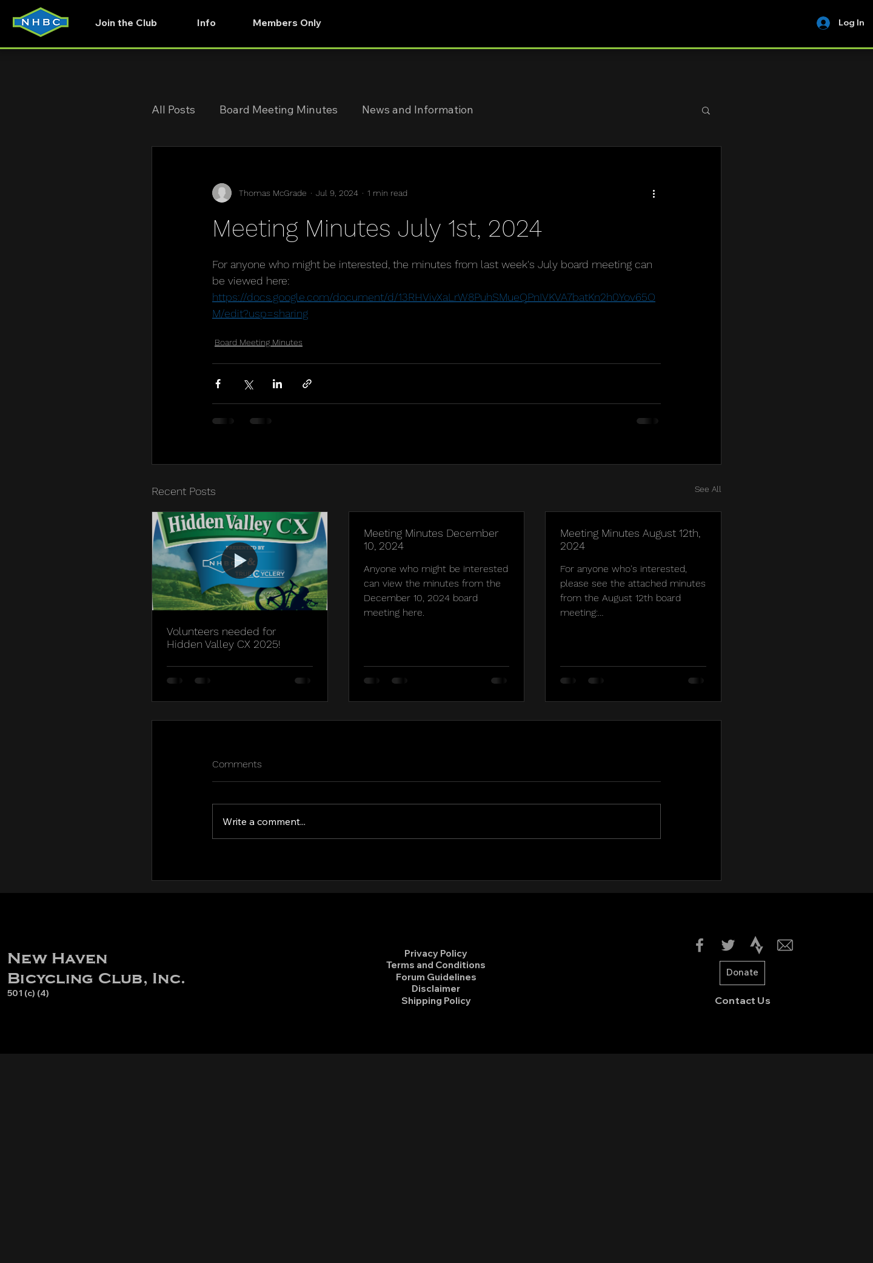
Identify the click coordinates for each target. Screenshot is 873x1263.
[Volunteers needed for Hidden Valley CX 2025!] (239, 561)
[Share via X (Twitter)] (247, 383)
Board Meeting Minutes (278, 109)
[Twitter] (728, 945)
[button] (206, 22)
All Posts (173, 109)
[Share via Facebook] (218, 383)
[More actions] (653, 193)
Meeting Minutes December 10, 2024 (431, 539)
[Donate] (742, 973)
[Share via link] (307, 383)
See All (708, 489)
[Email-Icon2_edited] (785, 945)
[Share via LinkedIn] (277, 383)
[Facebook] (700, 945)
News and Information (417, 109)
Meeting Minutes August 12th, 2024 (630, 539)
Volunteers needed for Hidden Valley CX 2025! (224, 637)
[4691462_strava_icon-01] (757, 945)
